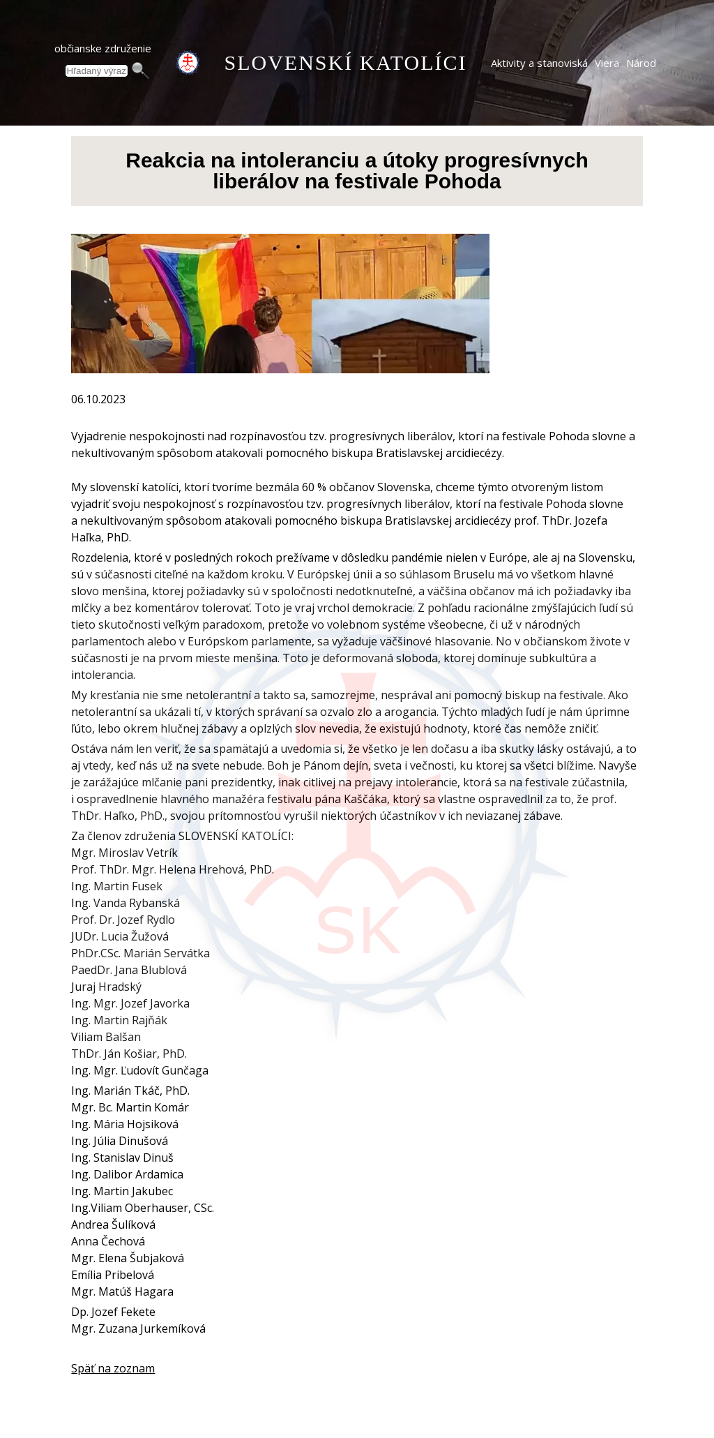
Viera (607, 63)
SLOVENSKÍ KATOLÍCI (346, 62)
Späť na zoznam (113, 1368)
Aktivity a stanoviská (539, 63)
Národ (641, 63)
